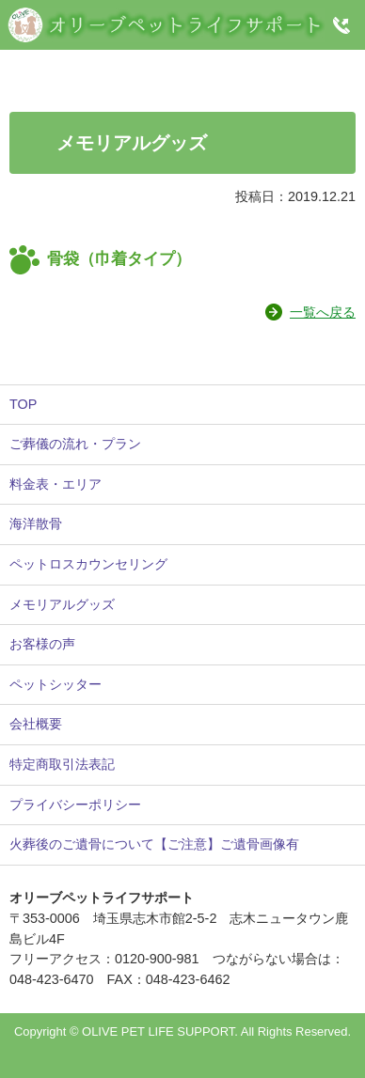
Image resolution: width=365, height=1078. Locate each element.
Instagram (181, 70)
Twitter (284, 70)
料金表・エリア (55, 484)
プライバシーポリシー (75, 804)
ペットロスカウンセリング (88, 563)
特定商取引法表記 (62, 764)
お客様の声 (42, 643)
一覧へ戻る (323, 312)
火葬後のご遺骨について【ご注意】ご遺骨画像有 (154, 843)
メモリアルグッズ (62, 604)
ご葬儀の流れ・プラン (75, 443)
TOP (23, 404)
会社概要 (35, 723)
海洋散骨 (35, 523)
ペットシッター (55, 684)
